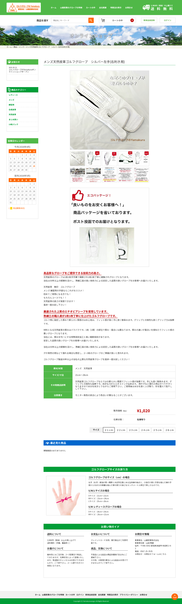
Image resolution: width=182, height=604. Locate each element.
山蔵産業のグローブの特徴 (71, 7)
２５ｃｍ (157, 430)
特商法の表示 (115, 7)
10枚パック (13, 124)
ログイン (167, 20)
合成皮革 (12, 109)
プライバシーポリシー (129, 594)
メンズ (11, 99)
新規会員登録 (149, 20)
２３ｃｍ (133, 430)
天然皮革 (12, 114)
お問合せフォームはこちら (155, 554)
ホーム (53, 7)
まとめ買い (13, 119)
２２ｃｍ (121, 430)
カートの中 (90, 7)
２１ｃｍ (109, 430)
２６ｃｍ (169, 430)
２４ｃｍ (145, 430)
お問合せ (129, 7)
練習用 (11, 104)
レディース (13, 95)
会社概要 (103, 7)
